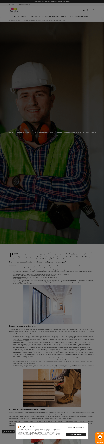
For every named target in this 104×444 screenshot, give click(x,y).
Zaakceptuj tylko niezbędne (76, 427)
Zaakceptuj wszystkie (76, 434)
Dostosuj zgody (76, 431)
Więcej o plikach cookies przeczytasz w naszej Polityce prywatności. (41, 434)
